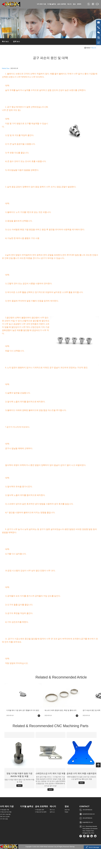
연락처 (79, 4)
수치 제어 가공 (41, 4)
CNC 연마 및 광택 (4, 816)
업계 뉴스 (16, 41)
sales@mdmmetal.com (89, 814)
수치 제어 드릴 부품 (5, 814)
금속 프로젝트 (61, 4)
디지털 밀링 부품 (4, 809)
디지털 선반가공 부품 (5, 812)
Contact (84, 806)
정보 (74, 4)
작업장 (66, 812)
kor (97, 4)
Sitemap (72, 846)
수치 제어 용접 (4, 819)
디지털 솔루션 (51, 4)
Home (88, 48)
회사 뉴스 (5, 41)
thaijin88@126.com (88, 822)
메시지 (69, 4)
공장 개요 (67, 809)
